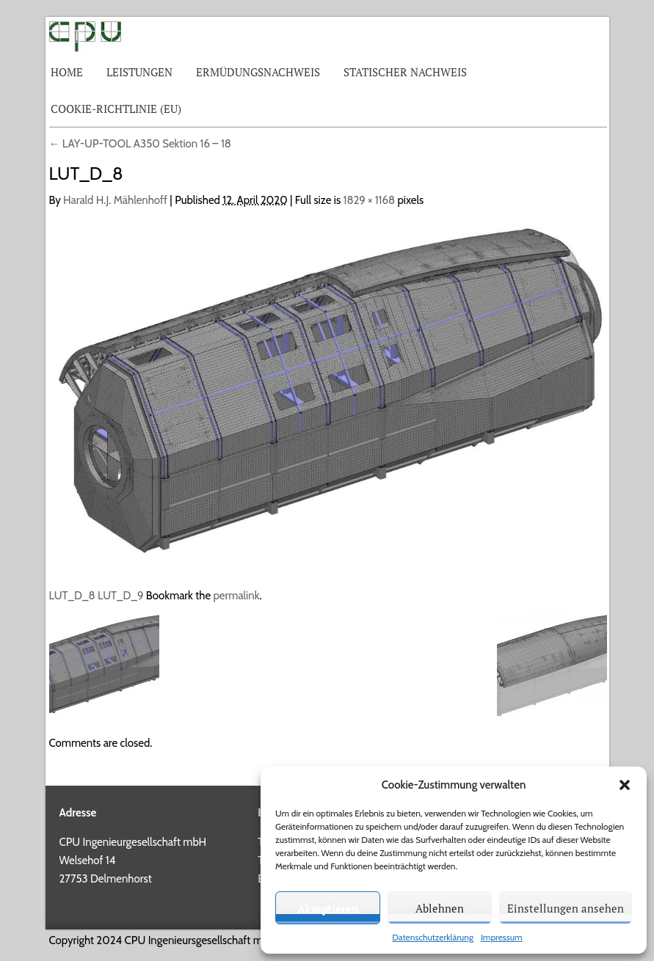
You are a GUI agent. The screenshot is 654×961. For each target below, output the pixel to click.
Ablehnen (439, 908)
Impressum (502, 937)
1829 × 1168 (370, 200)
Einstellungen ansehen (565, 908)
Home (67, 72)
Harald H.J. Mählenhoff (115, 200)
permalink (236, 595)
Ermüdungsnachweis (258, 72)
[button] (624, 785)
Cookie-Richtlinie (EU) (116, 108)
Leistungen (139, 72)
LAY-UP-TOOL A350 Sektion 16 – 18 (140, 143)
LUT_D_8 (72, 595)
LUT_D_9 (121, 595)
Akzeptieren (327, 908)
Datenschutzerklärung (432, 937)
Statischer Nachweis (405, 72)
